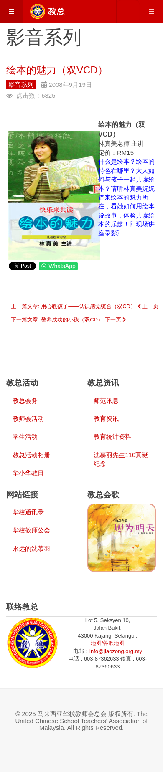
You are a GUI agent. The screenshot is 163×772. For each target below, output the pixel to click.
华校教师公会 (31, 530)
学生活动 (25, 436)
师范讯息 (106, 400)
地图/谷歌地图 (108, 643)
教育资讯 (106, 418)
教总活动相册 (31, 454)
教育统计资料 (112, 436)
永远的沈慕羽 (31, 548)
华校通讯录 (28, 512)
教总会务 (25, 400)
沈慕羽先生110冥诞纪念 (121, 459)
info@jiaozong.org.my (115, 651)
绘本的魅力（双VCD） (57, 70)
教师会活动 (28, 418)
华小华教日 (28, 472)
